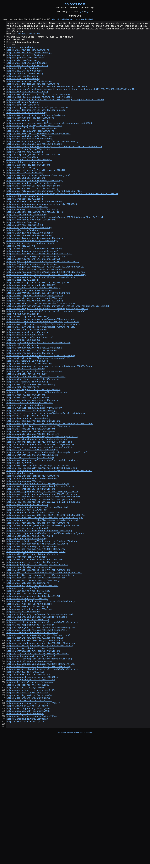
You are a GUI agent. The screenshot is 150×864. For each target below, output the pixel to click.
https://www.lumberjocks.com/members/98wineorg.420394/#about (43, 377)
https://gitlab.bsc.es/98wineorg (25, 204)
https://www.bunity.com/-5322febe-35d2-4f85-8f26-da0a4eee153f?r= (45, 602)
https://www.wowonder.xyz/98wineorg (27, 701)
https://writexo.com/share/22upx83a (27, 618)
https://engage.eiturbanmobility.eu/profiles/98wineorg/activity (45, 309)
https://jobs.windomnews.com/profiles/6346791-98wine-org (40, 754)
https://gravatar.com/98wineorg (25, 62)
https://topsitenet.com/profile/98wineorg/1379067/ (37, 297)
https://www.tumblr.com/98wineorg (26, 68)
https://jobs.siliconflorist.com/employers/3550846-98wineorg (43, 587)
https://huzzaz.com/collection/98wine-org (31, 559)
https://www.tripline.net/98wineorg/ (28, 368)
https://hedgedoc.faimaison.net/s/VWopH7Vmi (32, 599)
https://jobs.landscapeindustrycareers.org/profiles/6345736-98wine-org (49, 550)
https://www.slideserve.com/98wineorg (29, 272)
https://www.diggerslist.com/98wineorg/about (33, 454)
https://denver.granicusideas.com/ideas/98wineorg (36, 457)
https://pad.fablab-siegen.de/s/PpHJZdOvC (31, 840)
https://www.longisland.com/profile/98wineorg (34, 164)
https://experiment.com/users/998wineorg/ (31, 253)
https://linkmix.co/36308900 (23, 395)
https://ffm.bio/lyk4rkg (20, 284)
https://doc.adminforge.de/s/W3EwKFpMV (29, 800)
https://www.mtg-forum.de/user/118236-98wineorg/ (35, 643)
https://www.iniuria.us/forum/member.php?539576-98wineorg (41, 578)
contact (89, 859)
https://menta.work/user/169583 (25, 389)
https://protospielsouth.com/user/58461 (30, 760)
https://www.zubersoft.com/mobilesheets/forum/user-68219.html (44, 670)
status (82, 859)
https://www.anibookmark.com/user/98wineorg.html (35, 646)
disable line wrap (67, 19)
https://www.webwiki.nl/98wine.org (27, 445)
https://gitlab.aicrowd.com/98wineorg (29, 337)
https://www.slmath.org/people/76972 (28, 463)
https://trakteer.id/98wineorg (24, 229)
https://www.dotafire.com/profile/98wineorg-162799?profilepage (44, 605)
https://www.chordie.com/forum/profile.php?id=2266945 (39, 294)
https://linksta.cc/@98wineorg (24, 80)
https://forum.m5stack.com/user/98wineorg (31, 306)
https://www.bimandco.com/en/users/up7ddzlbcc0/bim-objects (42, 538)
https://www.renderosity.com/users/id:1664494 (34, 213)
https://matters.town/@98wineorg (25, 429)
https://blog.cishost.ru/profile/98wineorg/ (32, 442)
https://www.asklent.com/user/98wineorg (30, 714)
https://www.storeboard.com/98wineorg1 (29, 158)
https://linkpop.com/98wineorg (24, 185)
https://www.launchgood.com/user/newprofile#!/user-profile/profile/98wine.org (54, 167)
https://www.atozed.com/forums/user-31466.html (34, 655)
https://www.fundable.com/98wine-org (28, 170)
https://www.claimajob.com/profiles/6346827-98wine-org (39, 757)
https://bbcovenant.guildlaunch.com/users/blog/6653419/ (40, 519)
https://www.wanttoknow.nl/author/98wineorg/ (33, 680)
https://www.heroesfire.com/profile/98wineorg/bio (36, 738)
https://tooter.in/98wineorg (23, 717)
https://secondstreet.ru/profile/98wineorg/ (32, 658)
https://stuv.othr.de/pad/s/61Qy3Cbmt (29, 822)
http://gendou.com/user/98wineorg (26, 630)
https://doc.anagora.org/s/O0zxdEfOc (28, 819)
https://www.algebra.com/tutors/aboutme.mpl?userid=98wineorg (43, 581)
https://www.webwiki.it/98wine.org (27, 420)
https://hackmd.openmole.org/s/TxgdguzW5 (30, 769)
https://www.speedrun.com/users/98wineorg (31, 210)
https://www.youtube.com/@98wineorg (27, 53)
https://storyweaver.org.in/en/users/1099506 (33, 300)
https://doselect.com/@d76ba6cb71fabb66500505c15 (35, 676)
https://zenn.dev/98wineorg (22, 118)
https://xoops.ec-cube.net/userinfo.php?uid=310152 (37, 121)
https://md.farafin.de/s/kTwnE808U (27, 812)
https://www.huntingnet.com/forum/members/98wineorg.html (40, 380)
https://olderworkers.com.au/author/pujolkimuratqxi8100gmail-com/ (46, 528)
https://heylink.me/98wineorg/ (24, 77)
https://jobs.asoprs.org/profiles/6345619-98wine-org (38, 399)
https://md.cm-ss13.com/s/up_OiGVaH (27, 828)
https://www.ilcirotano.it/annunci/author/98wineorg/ (38, 497)
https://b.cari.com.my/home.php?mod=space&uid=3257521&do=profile (45, 315)
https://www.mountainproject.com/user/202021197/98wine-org (42, 161)
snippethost (75, 4)
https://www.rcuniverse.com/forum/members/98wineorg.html (40, 371)
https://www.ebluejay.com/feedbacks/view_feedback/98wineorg (42, 633)
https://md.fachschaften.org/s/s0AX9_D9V (30, 809)
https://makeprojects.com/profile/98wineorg (32, 686)
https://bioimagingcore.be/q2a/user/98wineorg (34, 433)
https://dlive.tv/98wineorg (22, 256)
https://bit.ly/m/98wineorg (22, 65)
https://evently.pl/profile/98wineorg (29, 664)
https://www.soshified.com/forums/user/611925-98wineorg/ (40, 704)
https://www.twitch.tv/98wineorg (25, 59)
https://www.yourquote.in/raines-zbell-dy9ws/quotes (37, 328)
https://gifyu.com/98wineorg (23, 114)
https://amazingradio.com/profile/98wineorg (32, 556)
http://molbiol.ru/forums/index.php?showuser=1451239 (38, 417)
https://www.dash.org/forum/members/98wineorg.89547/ (38, 151)
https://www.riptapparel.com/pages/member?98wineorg (37, 612)
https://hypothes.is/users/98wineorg (28, 189)
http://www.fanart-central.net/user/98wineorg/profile (39, 522)
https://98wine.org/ (30, 34)
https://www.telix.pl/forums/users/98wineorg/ (34, 491)
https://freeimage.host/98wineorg (26, 247)
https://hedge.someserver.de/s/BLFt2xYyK (30, 797)
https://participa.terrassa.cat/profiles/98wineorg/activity (42, 303)
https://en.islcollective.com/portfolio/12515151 (35, 439)
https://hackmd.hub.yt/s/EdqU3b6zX (27, 843)
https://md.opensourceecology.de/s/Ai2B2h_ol (33, 825)
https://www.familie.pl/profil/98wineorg (30, 500)
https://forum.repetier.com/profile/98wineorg (34, 405)
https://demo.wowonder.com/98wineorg (28, 488)
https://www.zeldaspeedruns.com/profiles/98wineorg (37, 636)
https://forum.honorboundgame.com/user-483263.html (37, 593)
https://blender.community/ (22, 553)
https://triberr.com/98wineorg (24, 173)
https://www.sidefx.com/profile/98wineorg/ (32, 278)
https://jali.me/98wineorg (22, 402)
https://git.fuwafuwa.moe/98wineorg (27, 695)
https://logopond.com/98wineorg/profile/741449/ (35, 244)
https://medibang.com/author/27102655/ (29, 392)
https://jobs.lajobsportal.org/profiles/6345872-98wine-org (42, 729)
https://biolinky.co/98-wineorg (25, 198)
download (89, 19)
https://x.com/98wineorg (20, 50)
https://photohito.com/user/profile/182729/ (32, 531)
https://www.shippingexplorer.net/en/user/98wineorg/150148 (42, 575)
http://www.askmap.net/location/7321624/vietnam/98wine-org (42, 321)
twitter (76, 859)
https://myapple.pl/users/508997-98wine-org (32, 507)
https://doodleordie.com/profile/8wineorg (31, 408)
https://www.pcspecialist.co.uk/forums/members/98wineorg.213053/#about (49, 494)
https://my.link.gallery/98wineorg (27, 485)
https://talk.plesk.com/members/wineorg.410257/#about (39, 108)
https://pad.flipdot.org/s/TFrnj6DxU (28, 831)
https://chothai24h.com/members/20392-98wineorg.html (38, 744)
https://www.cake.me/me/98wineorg (26, 127)
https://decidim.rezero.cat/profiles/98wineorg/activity (40, 673)
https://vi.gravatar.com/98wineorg (27, 102)
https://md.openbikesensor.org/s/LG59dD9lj (32, 794)
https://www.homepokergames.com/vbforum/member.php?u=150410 (42, 615)
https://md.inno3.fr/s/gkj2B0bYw (25, 806)
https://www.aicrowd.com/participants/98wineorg (35, 346)
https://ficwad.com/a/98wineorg (25, 562)
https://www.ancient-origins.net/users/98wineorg (35, 130)
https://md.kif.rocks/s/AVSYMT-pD (26, 596)
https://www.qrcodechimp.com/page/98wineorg (32, 93)
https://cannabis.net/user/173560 (26, 436)
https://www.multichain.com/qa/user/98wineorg (34, 287)
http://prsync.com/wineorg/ (22, 365)
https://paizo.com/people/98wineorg (27, 238)
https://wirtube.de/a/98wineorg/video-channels (34, 751)
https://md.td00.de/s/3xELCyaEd (25, 788)
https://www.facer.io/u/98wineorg (26, 383)
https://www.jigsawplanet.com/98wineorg (30, 148)
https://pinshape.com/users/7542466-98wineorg (34, 232)
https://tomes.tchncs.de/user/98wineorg (30, 133)
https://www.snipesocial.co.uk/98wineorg (30, 571)
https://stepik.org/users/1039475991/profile (33, 176)
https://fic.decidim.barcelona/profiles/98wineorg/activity (42, 510)
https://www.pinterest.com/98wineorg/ (29, 56)
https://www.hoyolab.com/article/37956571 (31, 331)
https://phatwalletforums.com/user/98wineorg (33, 763)
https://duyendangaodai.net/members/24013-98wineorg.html (40, 778)
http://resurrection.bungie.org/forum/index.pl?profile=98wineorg (45, 482)
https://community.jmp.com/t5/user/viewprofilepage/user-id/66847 (45, 361)
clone (77, 19)
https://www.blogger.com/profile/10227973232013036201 (39, 105)
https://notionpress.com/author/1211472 (30, 281)
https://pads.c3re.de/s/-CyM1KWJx (26, 846)
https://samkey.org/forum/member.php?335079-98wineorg (39, 621)
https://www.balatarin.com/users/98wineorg (32, 466)
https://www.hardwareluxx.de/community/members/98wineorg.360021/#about (49, 426)
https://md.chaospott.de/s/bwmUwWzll (28, 834)
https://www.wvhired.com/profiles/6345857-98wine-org (38, 781)
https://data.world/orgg (20, 192)
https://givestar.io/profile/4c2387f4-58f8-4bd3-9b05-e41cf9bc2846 (46, 96)
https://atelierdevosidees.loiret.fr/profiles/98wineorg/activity (45, 318)
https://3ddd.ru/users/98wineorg (25, 460)
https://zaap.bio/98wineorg (22, 451)
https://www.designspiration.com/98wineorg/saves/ (36, 124)
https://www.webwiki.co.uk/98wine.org (29, 423)
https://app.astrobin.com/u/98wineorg (29, 263)
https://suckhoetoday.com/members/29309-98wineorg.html (39, 720)
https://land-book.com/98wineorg (25, 473)
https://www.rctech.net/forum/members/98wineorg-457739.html (42, 374)
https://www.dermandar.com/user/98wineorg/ (32, 290)
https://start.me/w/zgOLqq (22, 179)
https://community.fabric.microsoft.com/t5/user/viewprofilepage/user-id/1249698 (55, 111)
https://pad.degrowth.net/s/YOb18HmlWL (29, 815)
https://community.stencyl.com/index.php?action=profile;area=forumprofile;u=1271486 (57, 355)
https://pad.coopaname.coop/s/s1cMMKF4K (30, 732)
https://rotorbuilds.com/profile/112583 (30, 534)
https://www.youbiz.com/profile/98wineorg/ (32, 639)
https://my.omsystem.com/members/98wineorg (32, 241)
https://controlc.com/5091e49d (24, 260)
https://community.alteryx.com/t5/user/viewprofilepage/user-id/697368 (49, 139)
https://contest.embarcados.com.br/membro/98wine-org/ (39, 667)
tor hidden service (65, 859)
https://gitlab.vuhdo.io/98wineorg (27, 590)
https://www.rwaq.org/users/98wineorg (29, 707)
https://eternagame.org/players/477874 (29, 627)
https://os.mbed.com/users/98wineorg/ (29, 182)
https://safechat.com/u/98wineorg (26, 652)
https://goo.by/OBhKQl (19, 541)
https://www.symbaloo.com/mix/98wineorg (30, 155)
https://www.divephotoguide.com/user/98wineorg (34, 275)
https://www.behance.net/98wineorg (27, 71)
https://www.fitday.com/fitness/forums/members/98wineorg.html (44, 219)
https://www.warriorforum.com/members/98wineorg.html (38, 201)
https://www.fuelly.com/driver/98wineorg (30, 448)
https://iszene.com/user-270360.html (28, 692)
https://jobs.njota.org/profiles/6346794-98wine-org (37, 766)
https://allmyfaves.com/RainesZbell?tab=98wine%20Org (38, 340)
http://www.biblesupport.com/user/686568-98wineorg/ (37, 565)
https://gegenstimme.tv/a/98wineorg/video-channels (37, 661)
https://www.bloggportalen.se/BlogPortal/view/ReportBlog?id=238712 (47, 358)
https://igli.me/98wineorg (22, 84)
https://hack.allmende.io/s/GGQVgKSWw (29, 775)
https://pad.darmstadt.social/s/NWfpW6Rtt (31, 504)
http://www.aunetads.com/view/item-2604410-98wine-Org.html (42, 609)
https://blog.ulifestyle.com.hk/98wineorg (31, 145)
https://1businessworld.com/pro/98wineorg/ (32, 525)
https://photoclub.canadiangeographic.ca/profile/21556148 (41, 235)
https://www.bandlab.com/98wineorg (27, 136)
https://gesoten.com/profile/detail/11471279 (33, 698)
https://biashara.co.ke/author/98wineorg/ (31, 479)
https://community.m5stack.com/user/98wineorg (34, 312)
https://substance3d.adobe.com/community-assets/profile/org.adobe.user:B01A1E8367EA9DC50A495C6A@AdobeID (70, 99)
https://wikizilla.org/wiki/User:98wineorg (32, 649)
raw (82, 19)
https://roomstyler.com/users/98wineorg (30, 470)
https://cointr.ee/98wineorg (23, 87)
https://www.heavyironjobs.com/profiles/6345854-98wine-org (42, 785)
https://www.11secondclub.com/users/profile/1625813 (37, 544)
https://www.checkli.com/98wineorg (27, 386)
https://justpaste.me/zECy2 (22, 689)
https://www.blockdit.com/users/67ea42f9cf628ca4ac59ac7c (40, 352)
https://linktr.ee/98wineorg (23, 74)
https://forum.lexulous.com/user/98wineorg (32, 741)
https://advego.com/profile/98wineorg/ (29, 269)
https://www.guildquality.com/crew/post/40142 (34, 142)
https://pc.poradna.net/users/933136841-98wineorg (36, 723)
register (88, 12)
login (81, 12)
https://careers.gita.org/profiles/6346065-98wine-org (39, 516)
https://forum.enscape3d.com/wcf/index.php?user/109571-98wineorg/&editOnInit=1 (54, 250)
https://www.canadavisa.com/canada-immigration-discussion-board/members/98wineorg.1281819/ (62, 223)
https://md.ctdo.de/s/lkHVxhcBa (25, 837)
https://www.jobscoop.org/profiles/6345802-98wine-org (39, 772)
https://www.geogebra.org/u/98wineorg (29, 90)
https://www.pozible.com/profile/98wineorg (32, 216)
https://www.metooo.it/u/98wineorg (27, 710)
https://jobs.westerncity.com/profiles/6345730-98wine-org (41, 547)
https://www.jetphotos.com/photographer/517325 (34, 343)
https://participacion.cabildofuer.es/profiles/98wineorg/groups (45, 624)
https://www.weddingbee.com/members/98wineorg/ (34, 207)
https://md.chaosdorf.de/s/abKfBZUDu (28, 791)
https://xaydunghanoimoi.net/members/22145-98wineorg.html (41, 735)
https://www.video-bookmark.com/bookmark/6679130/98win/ (40, 568)
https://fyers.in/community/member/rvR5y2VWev (34, 476)
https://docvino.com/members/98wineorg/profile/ (35, 748)
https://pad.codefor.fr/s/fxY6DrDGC (27, 803)
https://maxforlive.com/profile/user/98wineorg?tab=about (40, 584)
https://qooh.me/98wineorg (22, 324)
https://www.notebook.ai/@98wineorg (27, 683)
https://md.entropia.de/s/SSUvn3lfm (27, 726)
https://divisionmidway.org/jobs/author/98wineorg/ (37, 513)
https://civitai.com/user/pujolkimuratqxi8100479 (35, 195)
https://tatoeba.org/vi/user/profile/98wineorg (34, 349)
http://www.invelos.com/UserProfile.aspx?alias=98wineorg (40, 414)
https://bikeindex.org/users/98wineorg (29, 411)
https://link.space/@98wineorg (24, 226)
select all (55, 19)
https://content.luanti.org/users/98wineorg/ (33, 334)
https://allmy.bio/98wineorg (23, 266)
